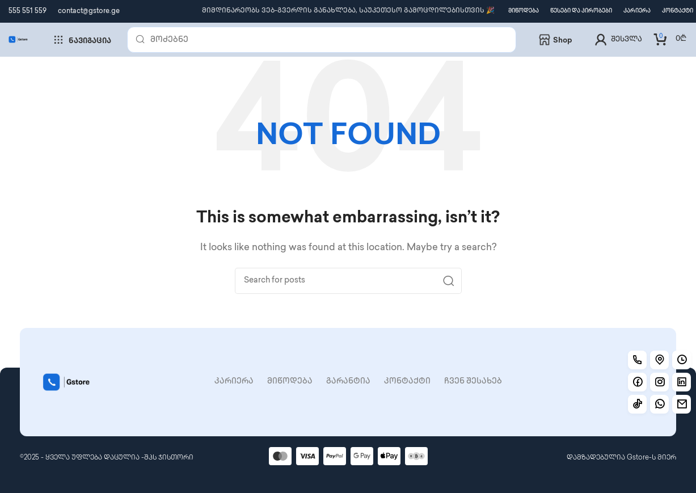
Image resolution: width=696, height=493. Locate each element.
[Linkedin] (681, 382)
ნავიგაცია (82, 39)
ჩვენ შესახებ (473, 381)
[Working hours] (681, 360)
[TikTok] (637, 404)
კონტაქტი (407, 381)
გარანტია (348, 381)
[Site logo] (18, 39)
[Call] (637, 360)
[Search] (321, 40)
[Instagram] (659, 382)
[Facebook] (637, 382)
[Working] (659, 404)
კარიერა (234, 381)
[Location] (659, 360)
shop (555, 39)
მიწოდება (290, 381)
